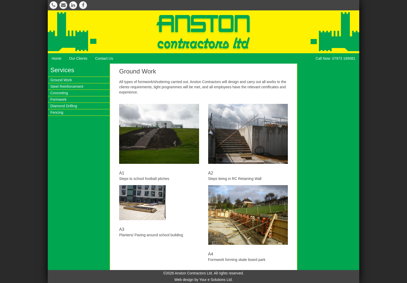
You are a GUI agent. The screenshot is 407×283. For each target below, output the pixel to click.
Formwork (58, 99)
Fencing (56, 112)
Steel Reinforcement (66, 86)
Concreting (59, 93)
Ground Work (61, 80)
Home (56, 58)
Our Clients (78, 58)
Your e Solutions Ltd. (216, 280)
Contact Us (104, 58)
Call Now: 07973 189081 (335, 58)
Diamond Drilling (63, 106)
